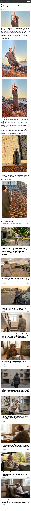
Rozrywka (28, 256)
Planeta (5, 1)
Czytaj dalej (15, 508)
